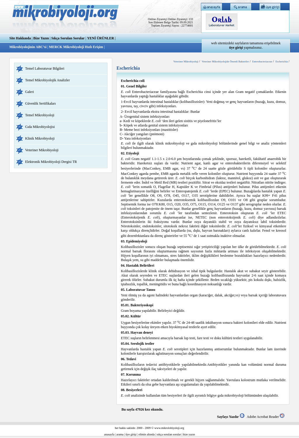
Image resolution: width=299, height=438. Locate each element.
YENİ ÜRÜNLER (100, 38)
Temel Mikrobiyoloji (39, 115)
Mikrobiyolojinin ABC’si (28, 47)
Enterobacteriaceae (262, 61)
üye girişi (131, 434)
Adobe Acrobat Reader (265, 417)
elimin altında (147, 434)
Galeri (29, 92)
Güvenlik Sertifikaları (40, 103)
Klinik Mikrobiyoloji (40, 138)
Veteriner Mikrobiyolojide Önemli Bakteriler (225, 61)
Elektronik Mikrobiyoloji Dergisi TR (51, 162)
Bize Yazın (41, 38)
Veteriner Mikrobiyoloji (41, 150)
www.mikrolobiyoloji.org (169, 428)
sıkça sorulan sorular (169, 434)
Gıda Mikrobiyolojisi (40, 127)
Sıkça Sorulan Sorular (68, 38)
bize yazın (189, 434)
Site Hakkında (20, 38)
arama (120, 434)
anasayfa (109, 434)
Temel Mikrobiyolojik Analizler (47, 80)
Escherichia (281, 61)
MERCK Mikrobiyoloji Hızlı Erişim (76, 47)
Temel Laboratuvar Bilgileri (44, 68)
